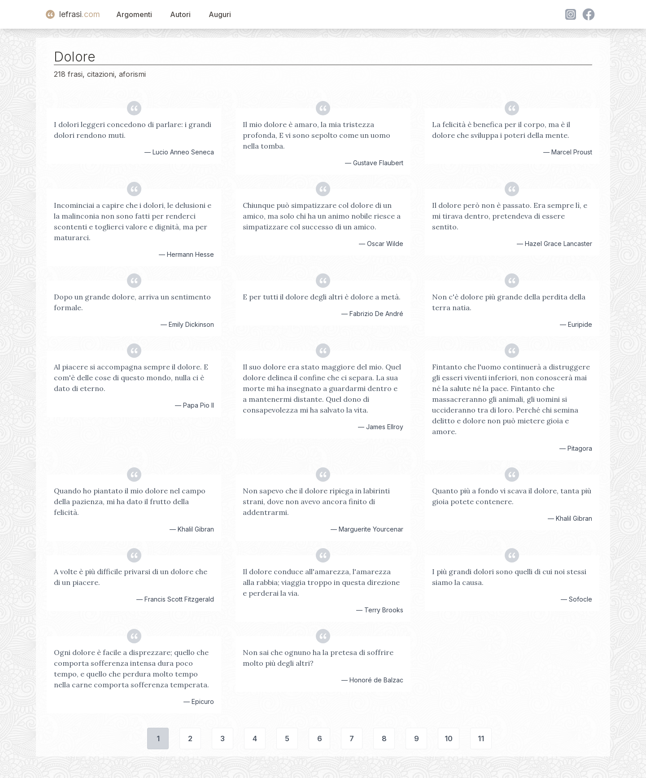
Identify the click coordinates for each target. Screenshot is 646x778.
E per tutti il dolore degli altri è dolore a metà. (322, 296)
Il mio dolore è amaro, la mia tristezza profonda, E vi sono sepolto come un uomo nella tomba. (316, 135)
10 (449, 738)
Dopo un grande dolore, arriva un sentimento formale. (132, 302)
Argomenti (134, 14)
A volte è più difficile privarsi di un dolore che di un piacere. (130, 577)
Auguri (220, 14)
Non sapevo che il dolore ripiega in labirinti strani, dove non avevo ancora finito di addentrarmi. (316, 501)
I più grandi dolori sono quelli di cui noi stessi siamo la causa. (509, 577)
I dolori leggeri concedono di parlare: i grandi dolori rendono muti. (132, 130)
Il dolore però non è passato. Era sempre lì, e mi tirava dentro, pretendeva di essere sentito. (509, 216)
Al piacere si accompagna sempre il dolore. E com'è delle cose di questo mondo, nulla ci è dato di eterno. (131, 377)
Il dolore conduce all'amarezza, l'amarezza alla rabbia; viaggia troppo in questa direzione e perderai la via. (321, 582)
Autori (180, 14)
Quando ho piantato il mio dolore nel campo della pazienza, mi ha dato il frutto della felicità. (129, 501)
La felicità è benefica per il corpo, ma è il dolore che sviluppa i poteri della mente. (501, 130)
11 (481, 738)
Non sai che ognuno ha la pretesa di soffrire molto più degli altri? (318, 658)
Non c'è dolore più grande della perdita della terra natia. (508, 302)
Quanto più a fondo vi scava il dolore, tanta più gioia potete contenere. (511, 496)
